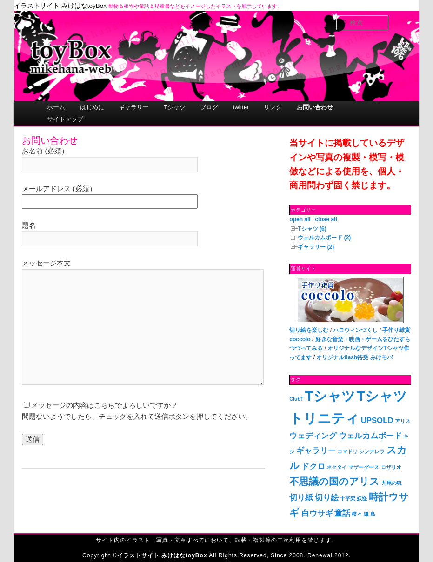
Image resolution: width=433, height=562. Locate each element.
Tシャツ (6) (312, 228)
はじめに (92, 107)
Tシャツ (175, 107)
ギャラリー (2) (316, 247)
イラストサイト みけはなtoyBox (60, 5)
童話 (342, 513)
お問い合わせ (315, 107)
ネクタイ (336, 467)
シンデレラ (372, 451)
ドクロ (313, 466)
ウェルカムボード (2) (324, 237)
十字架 (347, 498)
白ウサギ (317, 513)
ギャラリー (134, 107)
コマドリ (347, 451)
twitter (241, 107)
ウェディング (313, 435)
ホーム (56, 107)
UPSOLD (377, 420)
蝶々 (357, 514)
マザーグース (363, 467)
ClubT (296, 399)
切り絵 (327, 497)
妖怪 (362, 498)
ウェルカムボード (370, 435)
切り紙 (301, 497)
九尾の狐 (391, 483)
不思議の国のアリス (334, 481)
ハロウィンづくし (355, 330)
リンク (273, 107)
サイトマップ (65, 119)
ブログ (209, 107)
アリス (402, 421)
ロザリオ (391, 467)
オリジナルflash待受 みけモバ (354, 357)
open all (299, 219)
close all (326, 219)
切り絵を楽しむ (308, 330)
